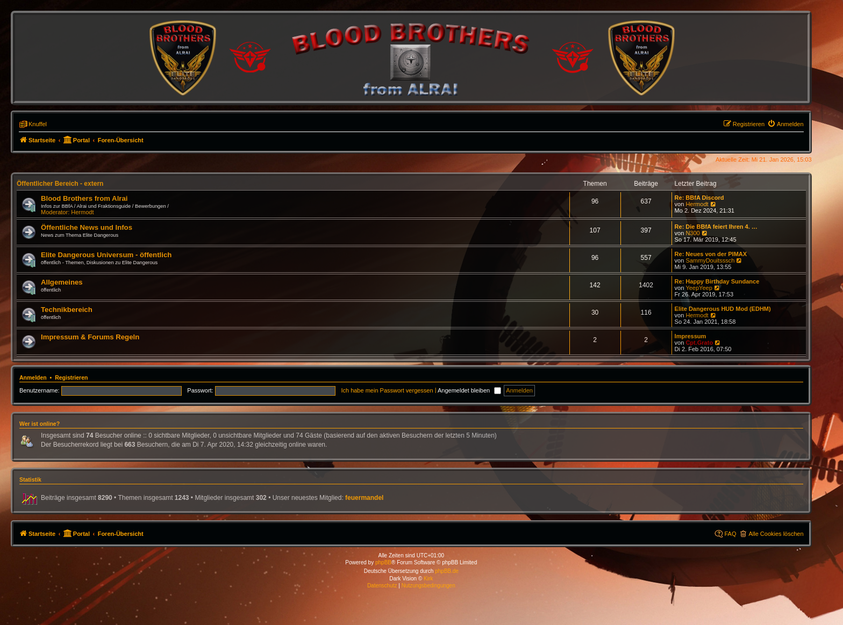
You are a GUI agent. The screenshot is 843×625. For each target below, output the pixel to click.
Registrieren (71, 377)
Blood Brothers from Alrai (84, 198)
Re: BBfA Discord (699, 197)
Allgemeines (62, 282)
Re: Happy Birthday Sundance (717, 281)
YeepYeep (698, 288)
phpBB (383, 562)
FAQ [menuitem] (730, 533)
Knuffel (37, 124)
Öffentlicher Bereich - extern (60, 183)
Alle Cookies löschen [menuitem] (775, 533)
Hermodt (82, 212)
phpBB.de (447, 571)
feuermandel (364, 498)
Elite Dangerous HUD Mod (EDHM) (723, 309)
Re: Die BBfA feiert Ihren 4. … (716, 226)
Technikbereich (66, 310)
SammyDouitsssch (709, 260)
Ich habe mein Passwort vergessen (387, 390)
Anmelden (33, 377)
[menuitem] (785, 124)
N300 (692, 233)
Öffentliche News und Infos (86, 227)
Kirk (428, 579)
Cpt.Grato (699, 342)
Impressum (690, 336)
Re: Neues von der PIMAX (711, 254)
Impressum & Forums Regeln (90, 337)
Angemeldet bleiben (469, 390)
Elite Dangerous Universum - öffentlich (106, 255)
